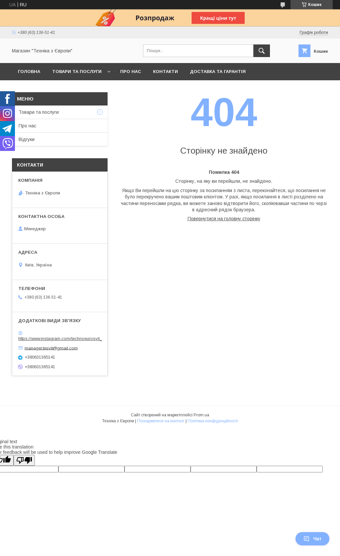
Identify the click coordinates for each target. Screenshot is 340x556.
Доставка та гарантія (218, 71)
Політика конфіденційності (213, 421)
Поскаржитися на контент (161, 421)
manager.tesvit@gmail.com (51, 347)
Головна (29, 71)
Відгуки (27, 139)
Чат (312, 539)
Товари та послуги (77, 71)
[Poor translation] (24, 460)
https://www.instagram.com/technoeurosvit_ (60, 338)
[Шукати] (261, 50)
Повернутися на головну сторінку (224, 218)
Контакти (165, 71)
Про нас (130, 71)
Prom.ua (201, 415)
